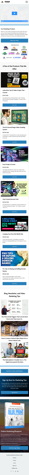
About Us (14, 465)
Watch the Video (14, 40)
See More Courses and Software (14, 371)
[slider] (13, 21)
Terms (14, 463)
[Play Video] (2, 21)
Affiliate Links (14, 468)
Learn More (14, 105)
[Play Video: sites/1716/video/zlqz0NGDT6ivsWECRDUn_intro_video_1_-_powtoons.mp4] (14, 13)
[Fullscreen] (27, 21)
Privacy (14, 460)
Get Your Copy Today (14, 448)
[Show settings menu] (25, 21)
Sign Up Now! (14, 392)
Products (14, 457)
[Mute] (23, 21)
